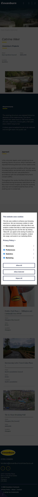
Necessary (8, 246)
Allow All (19, 265)
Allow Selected (19, 272)
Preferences (9, 250)
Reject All (19, 278)
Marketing (8, 258)
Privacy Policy (9, 240)
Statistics (8, 254)
